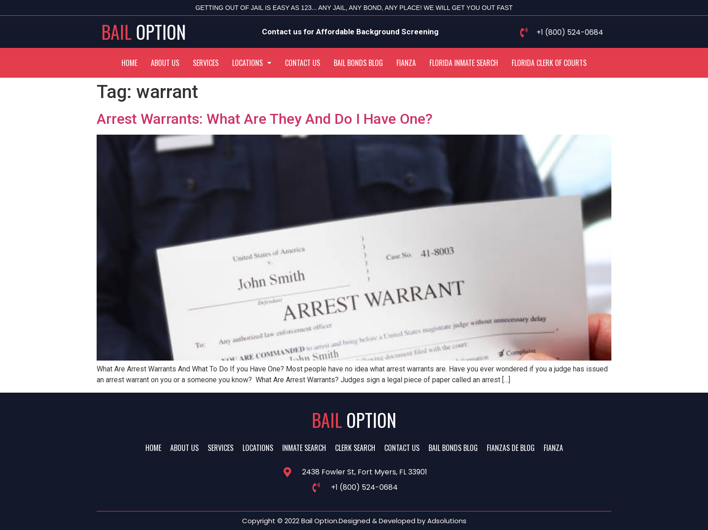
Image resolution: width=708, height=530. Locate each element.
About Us (165, 62)
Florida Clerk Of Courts (549, 62)
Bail (143, 31)
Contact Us (302, 62)
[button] (251, 62)
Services (206, 62)
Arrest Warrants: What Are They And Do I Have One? (265, 118)
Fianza (406, 62)
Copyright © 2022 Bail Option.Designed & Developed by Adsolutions (354, 520)
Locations (251, 62)
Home (129, 62)
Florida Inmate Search (463, 62)
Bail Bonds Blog (358, 62)
